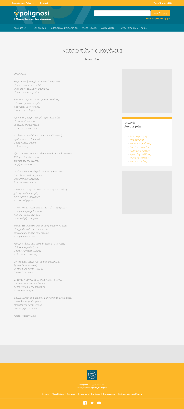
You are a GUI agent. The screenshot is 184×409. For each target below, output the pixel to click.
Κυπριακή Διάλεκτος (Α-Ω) (64, 27)
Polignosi (84, 384)
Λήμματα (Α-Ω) (21, 27)
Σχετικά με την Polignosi (23, 3)
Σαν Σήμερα (40, 27)
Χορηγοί (44, 3)
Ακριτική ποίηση (138, 136)
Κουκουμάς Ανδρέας (140, 143)
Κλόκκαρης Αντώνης (140, 150)
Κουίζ (144, 27)
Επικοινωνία (109, 394)
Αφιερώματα (107, 27)
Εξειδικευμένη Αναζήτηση (158, 18)
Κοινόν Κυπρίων (127, 27)
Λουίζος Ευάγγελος (139, 147)
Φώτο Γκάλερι (89, 27)
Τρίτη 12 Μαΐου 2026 (163, 3)
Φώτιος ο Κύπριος (139, 157)
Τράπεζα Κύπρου (99, 387)
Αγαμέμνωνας (137, 139)
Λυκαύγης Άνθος (138, 161)
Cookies (45, 394)
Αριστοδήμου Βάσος (140, 154)
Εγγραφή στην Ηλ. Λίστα (89, 394)
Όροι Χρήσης (58, 394)
